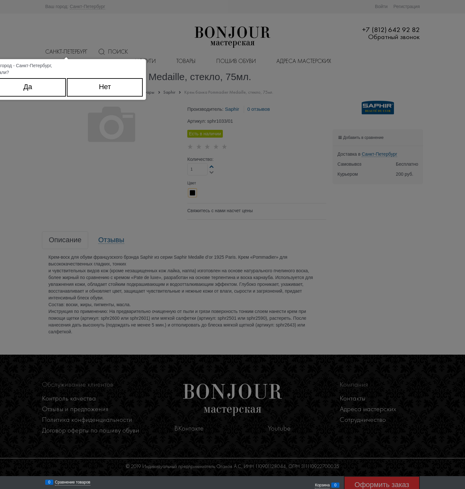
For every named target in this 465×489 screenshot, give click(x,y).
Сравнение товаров (72, 482)
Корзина (322, 485)
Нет (105, 87)
